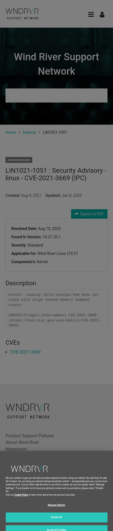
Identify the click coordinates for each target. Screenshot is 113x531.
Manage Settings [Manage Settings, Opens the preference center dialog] (56, 508)
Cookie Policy (21, 498)
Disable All (56, 520)
